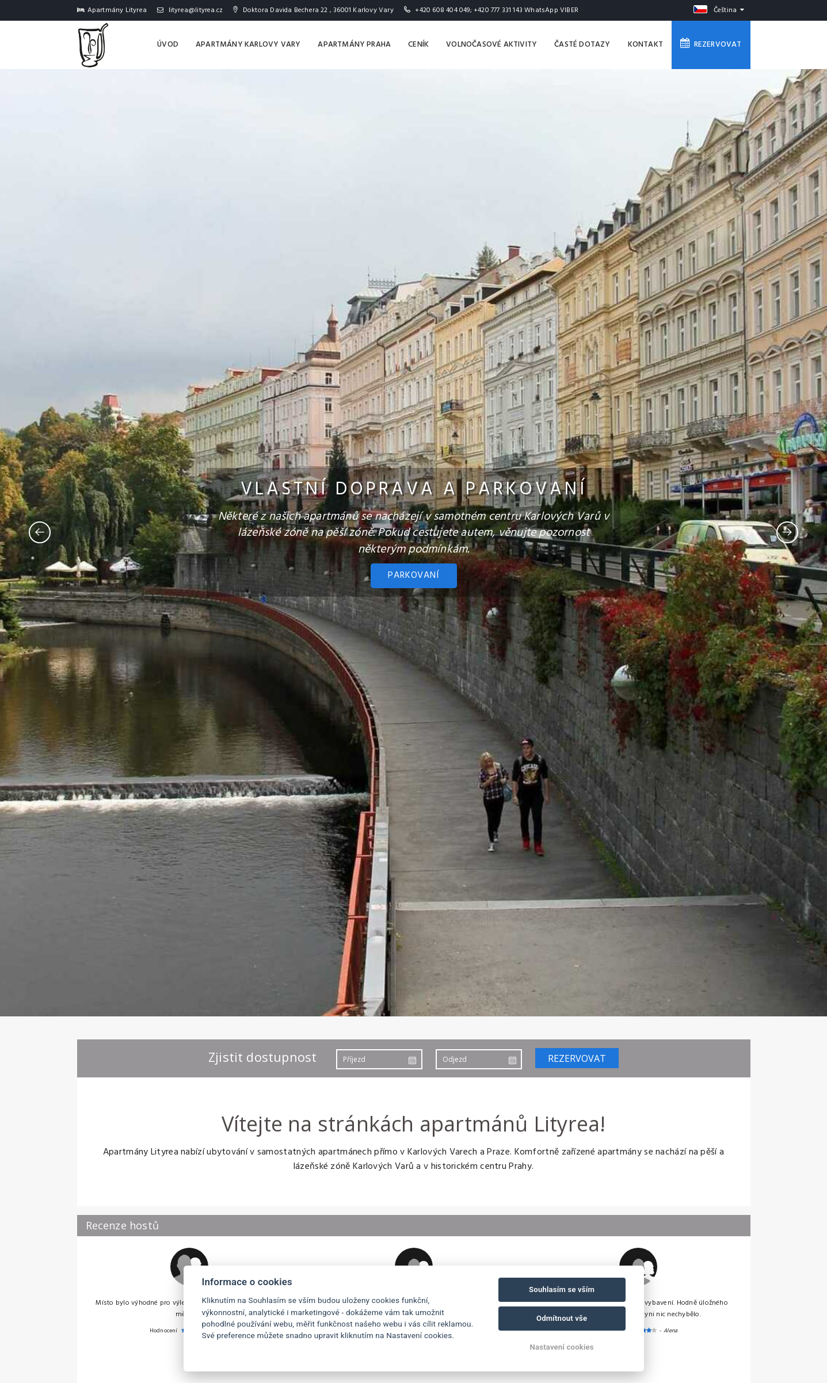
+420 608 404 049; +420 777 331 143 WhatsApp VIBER (496, 10)
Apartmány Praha (354, 45)
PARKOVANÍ (413, 575)
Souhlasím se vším (561, 1289)
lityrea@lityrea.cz (190, 10)
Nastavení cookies (562, 1347)
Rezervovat (711, 44)
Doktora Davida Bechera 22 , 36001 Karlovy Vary (313, 10)
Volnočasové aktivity (491, 45)
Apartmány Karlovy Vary (248, 45)
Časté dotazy (582, 45)
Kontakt (645, 45)
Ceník (418, 45)
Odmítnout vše (561, 1318)
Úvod (167, 45)
